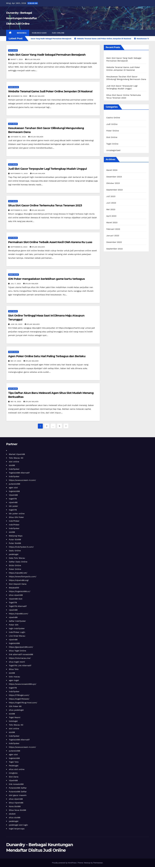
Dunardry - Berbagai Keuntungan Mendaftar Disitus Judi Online (21, 18)
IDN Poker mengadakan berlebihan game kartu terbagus (46, 279)
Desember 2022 (114, 242)
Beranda (22, 33)
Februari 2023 (113, 229)
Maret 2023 (111, 222)
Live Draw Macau (17, 636)
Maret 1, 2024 (17, 59)
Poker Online (13, 87)
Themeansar (98, 863)
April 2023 (111, 216)
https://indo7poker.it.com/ (21, 547)
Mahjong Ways (15, 536)
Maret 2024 (111, 170)
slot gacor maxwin (18, 795)
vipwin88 (13, 502)
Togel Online (112, 144)
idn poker (13, 506)
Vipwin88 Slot (15, 599)
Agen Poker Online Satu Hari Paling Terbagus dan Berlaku (46, 356)
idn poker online (17, 513)
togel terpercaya (16, 828)
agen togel (14, 680)
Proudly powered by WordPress (64, 863)
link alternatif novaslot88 (21, 654)
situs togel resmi (17, 662)
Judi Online (58, 33)
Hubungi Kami (39, 33)
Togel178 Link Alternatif (20, 665)
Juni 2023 (111, 203)
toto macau (14, 676)
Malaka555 (14, 587)
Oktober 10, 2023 (19, 137)
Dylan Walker (32, 59)
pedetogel (13, 554)
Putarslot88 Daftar (18, 788)
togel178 (13, 499)
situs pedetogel (16, 710)
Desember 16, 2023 (19, 96)
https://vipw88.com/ (18, 613)
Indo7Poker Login (17, 632)
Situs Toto (13, 669)
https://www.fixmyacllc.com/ (22, 576)
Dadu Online (15, 550)
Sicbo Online (15, 565)
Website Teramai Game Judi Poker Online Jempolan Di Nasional (50, 91)
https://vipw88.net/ (18, 573)
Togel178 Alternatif (18, 606)
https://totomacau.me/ (20, 658)
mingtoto (13, 773)
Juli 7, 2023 (16, 283)
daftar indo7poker (17, 621)
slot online (14, 461)
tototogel (13, 721)
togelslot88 (14, 491)
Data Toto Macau (17, 558)
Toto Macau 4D (16, 458)
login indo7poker (17, 628)
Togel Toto (13, 762)
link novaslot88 (16, 784)
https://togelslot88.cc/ (19, 591)
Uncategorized (113, 150)
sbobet (12, 814)
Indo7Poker (14, 521)
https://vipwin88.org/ (19, 580)
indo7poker (14, 469)
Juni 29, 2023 (17, 324)
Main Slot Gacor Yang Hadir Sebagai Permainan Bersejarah (47, 54)
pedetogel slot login (18, 825)
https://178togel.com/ (19, 695)
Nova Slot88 (15, 806)
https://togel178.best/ (19, 699)
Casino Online (113, 117)
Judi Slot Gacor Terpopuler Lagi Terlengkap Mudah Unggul (47, 168)
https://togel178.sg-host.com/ (23, 702)
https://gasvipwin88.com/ (21, 647)
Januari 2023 (112, 235)
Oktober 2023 (113, 183)
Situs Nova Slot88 (17, 810)
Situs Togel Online (17, 651)
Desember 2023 (114, 176)
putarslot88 (14, 484)
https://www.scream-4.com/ (22, 480)
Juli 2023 (110, 196)
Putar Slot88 (15, 539)
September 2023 (114, 190)
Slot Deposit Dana (17, 584)
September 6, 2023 (19, 247)
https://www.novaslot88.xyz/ (22, 684)
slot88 (12, 465)
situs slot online (16, 769)
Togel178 (13, 602)
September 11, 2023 (19, 173)
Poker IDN (13, 625)
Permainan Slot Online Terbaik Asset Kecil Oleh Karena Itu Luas (50, 242)
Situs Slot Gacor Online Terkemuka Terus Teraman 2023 (45, 205)
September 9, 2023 (19, 210)
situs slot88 (14, 817)
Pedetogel (13, 765)
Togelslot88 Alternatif (19, 473)
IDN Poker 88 (15, 706)
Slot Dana (13, 777)
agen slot (13, 487)
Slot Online (13, 50)
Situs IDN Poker (16, 517)
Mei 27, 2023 (16, 361)
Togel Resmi (14, 717)
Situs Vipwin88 (16, 803)
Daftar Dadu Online (18, 562)
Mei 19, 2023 (16, 401)
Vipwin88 (13, 495)
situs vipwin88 (16, 595)
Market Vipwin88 (17, 454)
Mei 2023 (110, 209)
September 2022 (114, 249)
